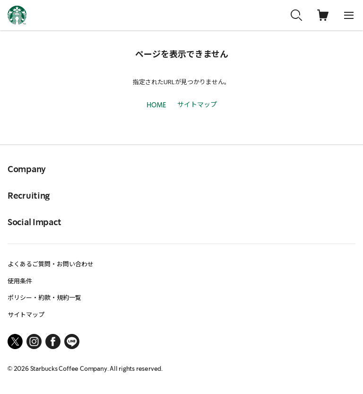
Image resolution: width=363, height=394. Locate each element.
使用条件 (20, 280)
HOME (156, 105)
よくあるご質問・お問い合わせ (51, 263)
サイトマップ (197, 104)
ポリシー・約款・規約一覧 (44, 297)
